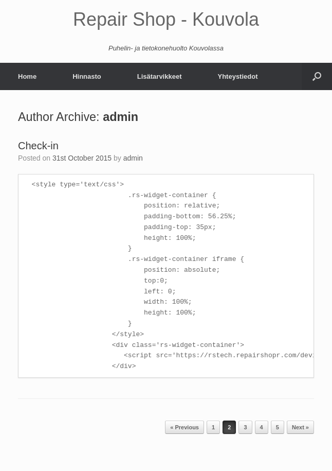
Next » (300, 427)
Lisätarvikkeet (159, 76)
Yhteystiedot (237, 76)
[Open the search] (317, 76)
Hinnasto (86, 76)
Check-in (38, 145)
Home (27, 76)
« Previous (184, 427)
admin (120, 117)
